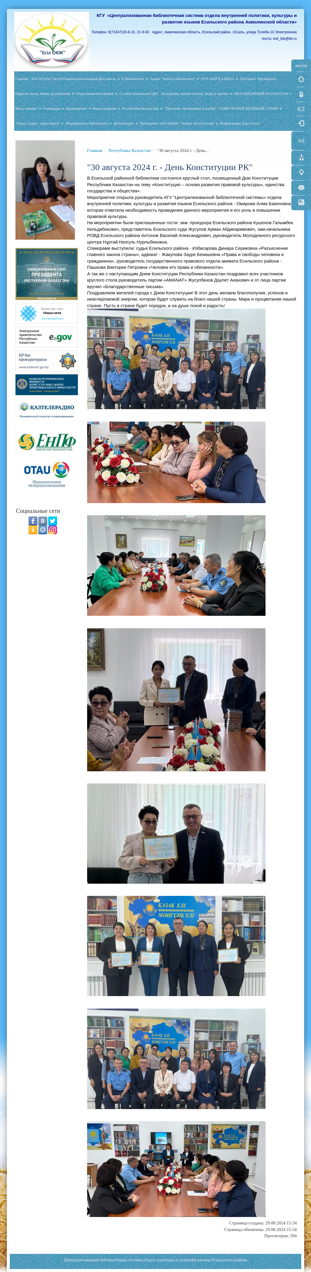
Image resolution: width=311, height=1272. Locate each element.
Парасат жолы (26, 93)
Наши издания (106, 108)
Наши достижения (57, 93)
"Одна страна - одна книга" (39, 123)
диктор (301, 65)
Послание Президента (258, 78)
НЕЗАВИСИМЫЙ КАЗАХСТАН (263, 93)
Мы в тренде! (28, 108)
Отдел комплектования (96, 93)
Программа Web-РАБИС (160, 123)
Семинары (53, 108)
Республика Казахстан (142, 108)
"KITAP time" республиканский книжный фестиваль (75, 78)
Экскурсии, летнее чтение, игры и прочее (196, 93)
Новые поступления (199, 123)
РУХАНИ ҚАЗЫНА (219, 78)
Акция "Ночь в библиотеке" (174, 78)
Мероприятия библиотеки (88, 123)
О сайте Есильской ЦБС (139, 93)
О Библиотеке (135, 78)
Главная (21, 78)
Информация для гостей (239, 123)
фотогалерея (126, 123)
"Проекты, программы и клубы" (190, 108)
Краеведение (78, 108)
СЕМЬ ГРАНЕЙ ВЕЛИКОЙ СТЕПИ (250, 108)
